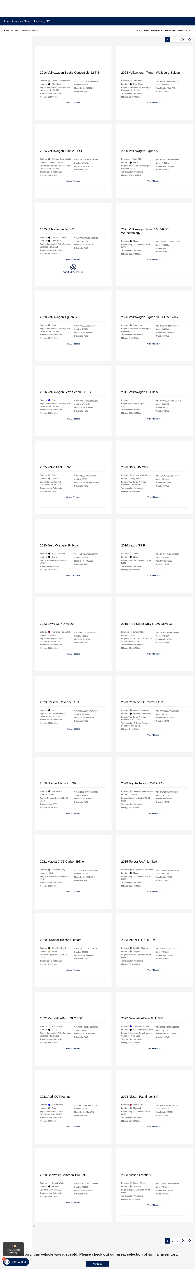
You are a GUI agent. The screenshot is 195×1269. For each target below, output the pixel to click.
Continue (97, 1264)
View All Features (73, 103)
